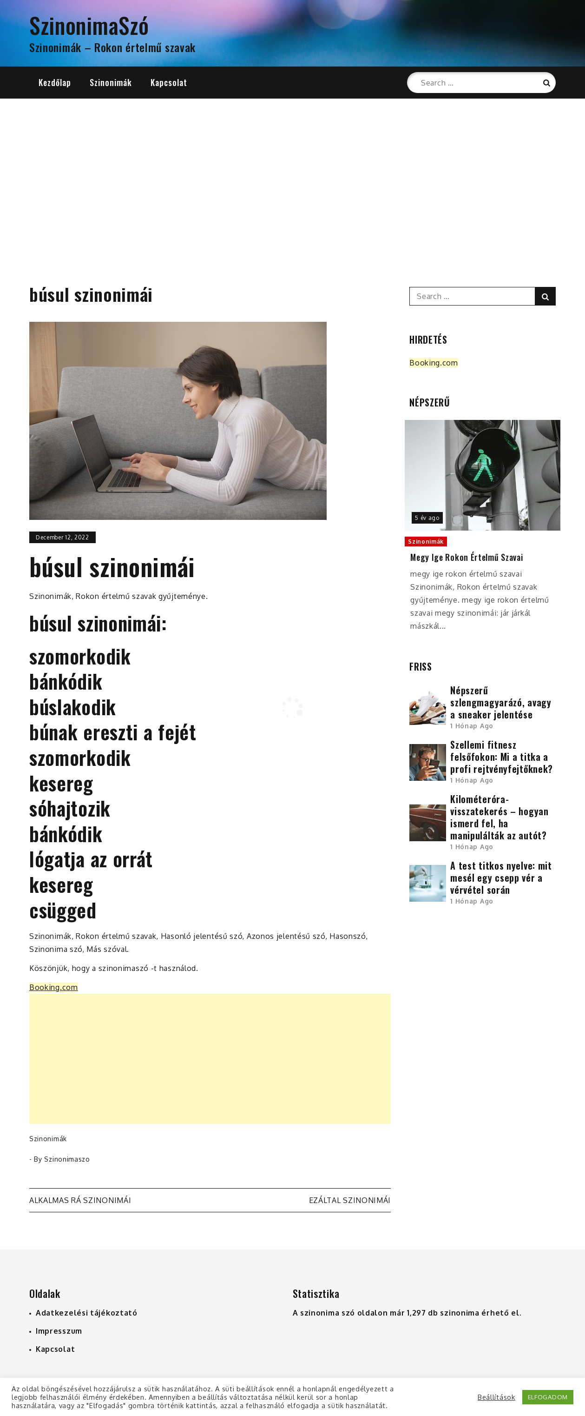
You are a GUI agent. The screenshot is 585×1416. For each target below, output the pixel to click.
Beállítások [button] (496, 1397)
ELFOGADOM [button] (548, 1397)
